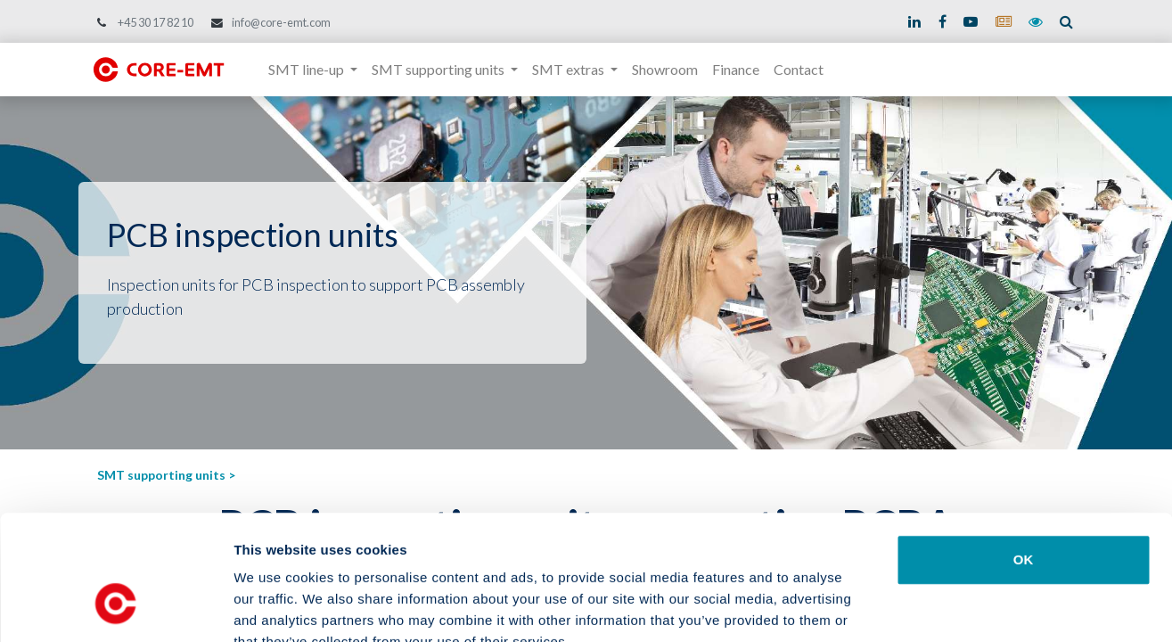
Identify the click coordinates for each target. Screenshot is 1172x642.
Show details (935, 606)
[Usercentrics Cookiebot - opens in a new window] (115, 607)
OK (1023, 452)
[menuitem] (665, 69)
